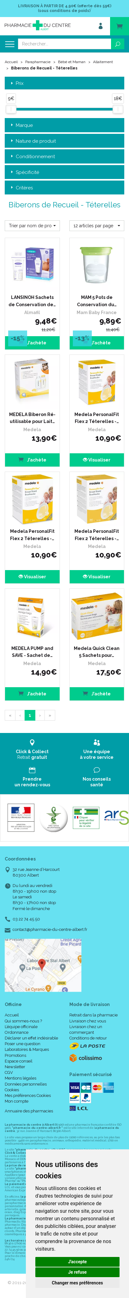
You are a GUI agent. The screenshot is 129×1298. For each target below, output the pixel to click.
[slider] (11, 109)
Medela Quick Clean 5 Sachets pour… (97, 652)
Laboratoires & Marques (27, 1049)
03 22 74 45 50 (26, 919)
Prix (16, 83)
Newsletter (15, 1066)
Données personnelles (26, 1084)
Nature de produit (32, 141)
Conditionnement (32, 156)
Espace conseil (18, 1061)
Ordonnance (16, 1032)
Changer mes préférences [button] (77, 1282)
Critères (21, 188)
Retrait (32, 749)
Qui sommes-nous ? (23, 1021)
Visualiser (96, 459)
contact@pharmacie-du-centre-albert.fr (50, 929)
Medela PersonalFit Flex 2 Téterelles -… (96, 418)
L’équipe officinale (21, 1026)
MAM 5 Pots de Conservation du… (97, 301)
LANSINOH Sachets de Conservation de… (32, 301)
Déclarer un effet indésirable (31, 1038)
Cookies (12, 1089)
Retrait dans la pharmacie (93, 1015)
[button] (32, 225)
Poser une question (22, 1043)
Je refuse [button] (77, 1272)
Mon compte (16, 1101)
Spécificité (24, 172)
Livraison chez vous (87, 1021)
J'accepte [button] (77, 1261)
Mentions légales (20, 1078)
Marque (21, 125)
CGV (9, 1072)
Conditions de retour (88, 1038)
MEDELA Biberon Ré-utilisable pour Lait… (32, 418)
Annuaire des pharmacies (29, 1111)
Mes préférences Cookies (28, 1095)
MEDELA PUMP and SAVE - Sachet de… (32, 652)
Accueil (11, 62)
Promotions (15, 1055)
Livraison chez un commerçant (85, 1029)
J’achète (32, 342)
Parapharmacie (37, 62)
